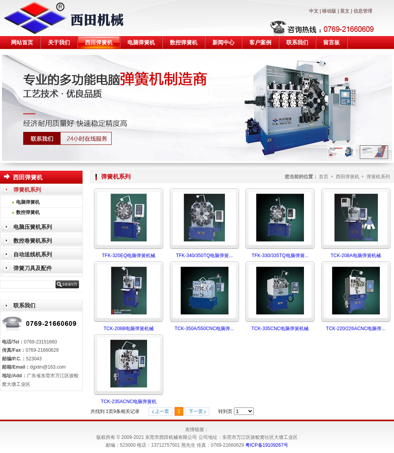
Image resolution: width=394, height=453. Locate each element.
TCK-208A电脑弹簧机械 (356, 255)
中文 (314, 11)
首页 (323, 176)
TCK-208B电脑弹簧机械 (128, 328)
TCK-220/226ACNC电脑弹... (355, 328)
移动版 (329, 11)
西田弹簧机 (348, 176)
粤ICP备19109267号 (266, 445)
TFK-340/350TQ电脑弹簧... (204, 255)
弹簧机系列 (378, 176)
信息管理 (362, 11)
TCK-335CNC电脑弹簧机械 (280, 328)
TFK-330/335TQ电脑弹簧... (280, 255)
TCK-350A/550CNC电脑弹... (204, 328)
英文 (345, 11)
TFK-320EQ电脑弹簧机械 (128, 255)
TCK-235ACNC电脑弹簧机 (128, 401)
